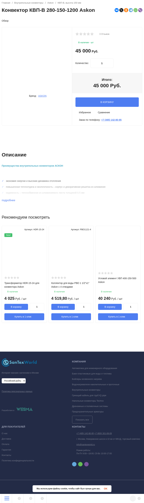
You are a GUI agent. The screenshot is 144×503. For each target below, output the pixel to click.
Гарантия (6, 450)
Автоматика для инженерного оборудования (94, 369)
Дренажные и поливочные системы (90, 407)
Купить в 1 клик (24, 317)
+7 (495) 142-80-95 (85, 434)
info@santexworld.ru (85, 445)
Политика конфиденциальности (18, 461)
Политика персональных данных (17, 392)
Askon (52, 3)
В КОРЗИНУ (107, 102)
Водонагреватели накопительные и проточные (95, 385)
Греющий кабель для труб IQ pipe (89, 396)
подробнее (10, 200)
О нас (5, 434)
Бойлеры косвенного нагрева (87, 380)
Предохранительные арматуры (88, 412)
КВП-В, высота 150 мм (72, 3)
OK (105, 488)
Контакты (6, 456)
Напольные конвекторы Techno (88, 401)
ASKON (42, 96)
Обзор (5, 21)
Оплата (5, 445)
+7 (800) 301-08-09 (103, 434)
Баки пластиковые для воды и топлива (92, 374)
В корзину (16, 307)
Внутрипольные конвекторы (30, 3)
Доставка (6, 439)
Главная (6, 3)
